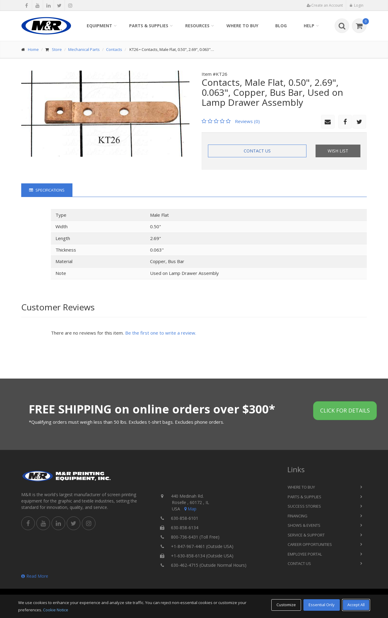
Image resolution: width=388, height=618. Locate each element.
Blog (281, 25)
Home (33, 49)
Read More (34, 576)
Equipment (99, 25)
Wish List (338, 151)
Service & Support (306, 535)
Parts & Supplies (148, 25)
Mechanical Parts (84, 49)
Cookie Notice (55, 610)
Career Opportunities (310, 544)
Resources (197, 25)
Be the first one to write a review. (160, 333)
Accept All (356, 604)
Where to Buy (242, 25)
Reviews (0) (247, 121)
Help (309, 25)
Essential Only (322, 604)
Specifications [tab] (47, 190)
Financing (297, 516)
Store (57, 49)
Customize (286, 604)
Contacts (114, 49)
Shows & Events (304, 525)
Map (189, 509)
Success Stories (304, 506)
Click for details (345, 410)
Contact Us (257, 151)
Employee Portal (305, 554)
